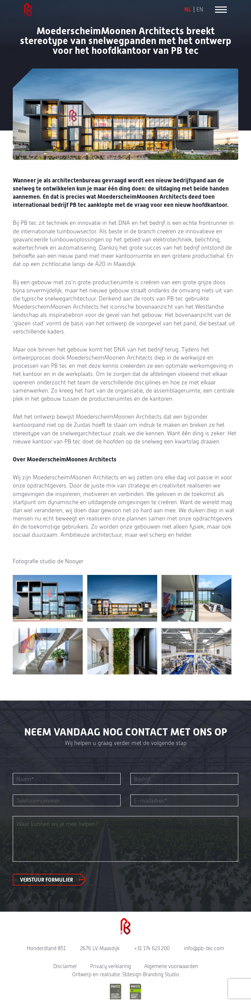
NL (188, 9)
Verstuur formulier (46, 880)
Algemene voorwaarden (171, 966)
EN (199, 9)
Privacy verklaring (110, 966)
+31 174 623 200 (152, 948)
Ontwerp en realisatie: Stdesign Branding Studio (125, 974)
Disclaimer (65, 966)
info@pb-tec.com (204, 948)
